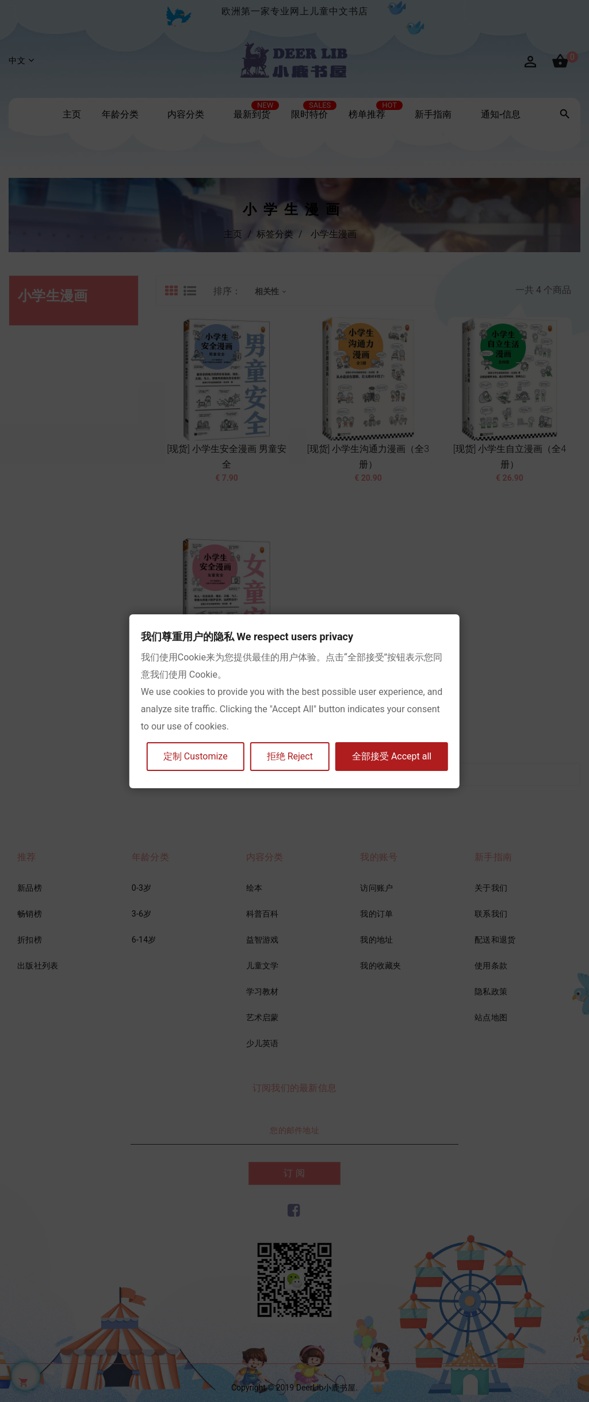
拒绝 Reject (290, 756)
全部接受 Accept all (391, 756)
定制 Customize (195, 756)
